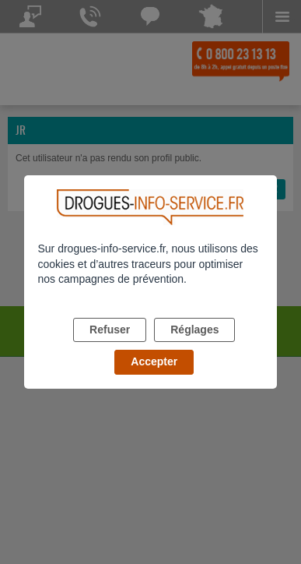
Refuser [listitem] (109, 329)
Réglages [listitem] (194, 329)
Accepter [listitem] (154, 361)
